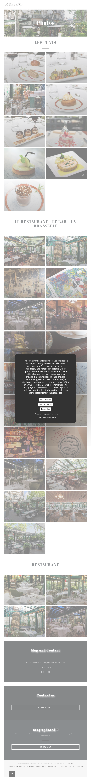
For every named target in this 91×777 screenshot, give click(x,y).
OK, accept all (45, 400)
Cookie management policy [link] (46, 417)
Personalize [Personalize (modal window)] (45, 409)
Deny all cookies (45, 404)
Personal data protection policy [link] (46, 414)
